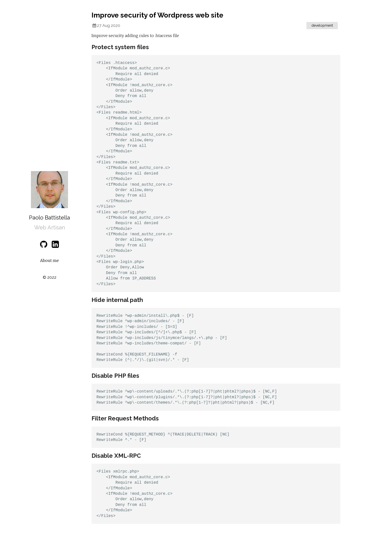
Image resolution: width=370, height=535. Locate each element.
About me (49, 260)
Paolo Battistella (49, 217)
